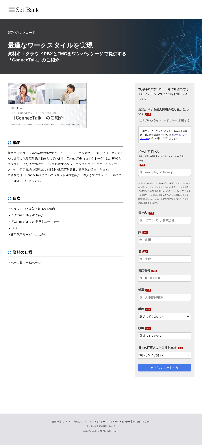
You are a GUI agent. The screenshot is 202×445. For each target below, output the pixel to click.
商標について (80, 421)
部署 (141, 289)
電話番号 (144, 270)
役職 (141, 328)
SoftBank (23, 10)
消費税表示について (61, 421)
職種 (141, 309)
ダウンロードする (166, 367)
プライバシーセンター (119, 421)
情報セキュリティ (142, 421)
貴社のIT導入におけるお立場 (157, 347)
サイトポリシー (97, 421)
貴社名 (142, 212)
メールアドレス (161, 156)
